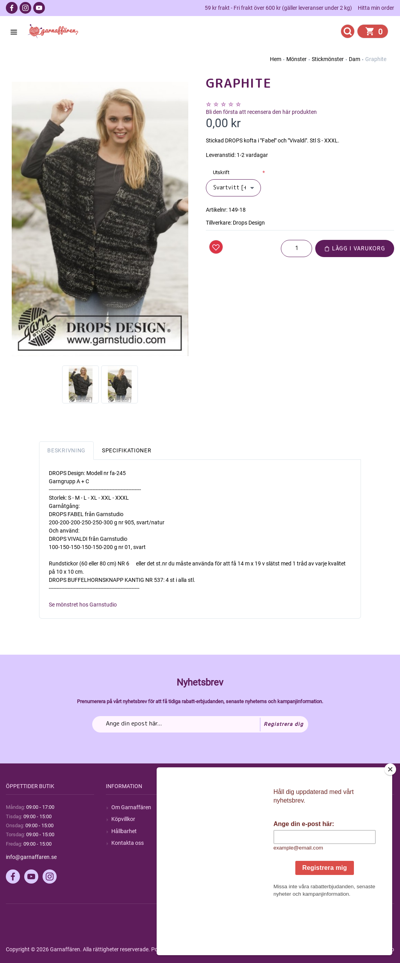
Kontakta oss (127, 843)
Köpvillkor (123, 819)
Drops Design (249, 223)
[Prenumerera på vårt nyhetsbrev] (200, 724)
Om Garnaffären (131, 807)
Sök (215, 807)
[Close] (390, 818)
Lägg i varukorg (354, 248)
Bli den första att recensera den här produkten (261, 112)
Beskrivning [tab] (66, 450)
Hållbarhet (124, 831)
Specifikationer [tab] (127, 450)
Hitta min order (376, 8)
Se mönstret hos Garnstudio (83, 604)
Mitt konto (323, 807)
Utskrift (221, 172)
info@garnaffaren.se (31, 857)
